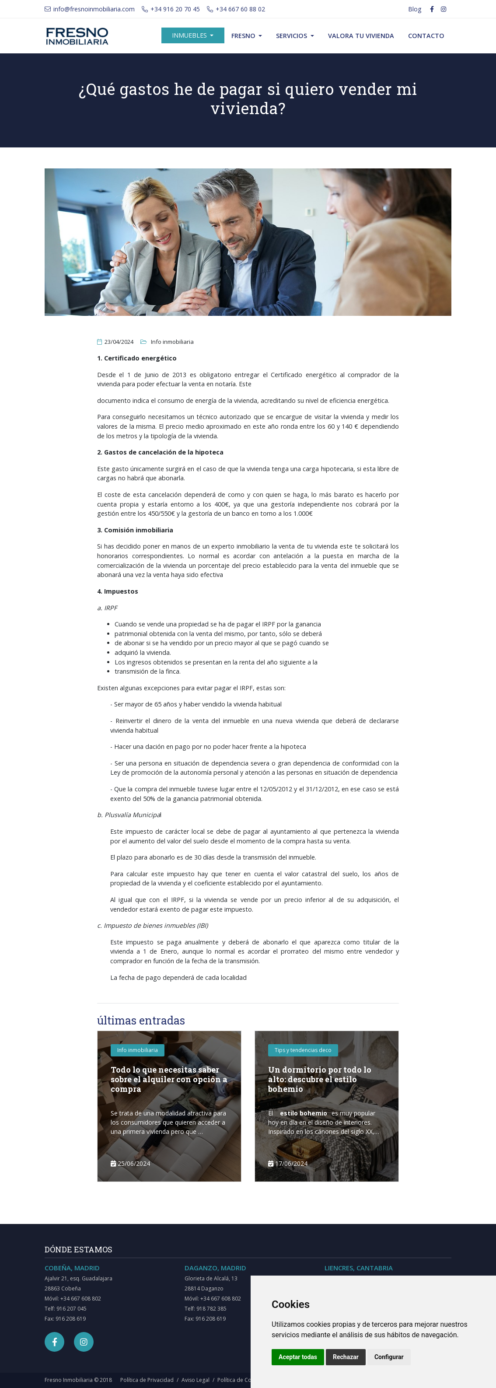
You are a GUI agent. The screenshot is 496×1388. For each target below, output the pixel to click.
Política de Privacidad (147, 1380)
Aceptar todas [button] (298, 1356)
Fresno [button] (244, 35)
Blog (414, 9)
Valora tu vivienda (361, 35)
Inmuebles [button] (190, 35)
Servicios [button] (292, 35)
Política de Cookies (241, 1380)
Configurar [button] (389, 1356)
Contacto (426, 35)
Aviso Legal (196, 1380)
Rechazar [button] (346, 1356)
